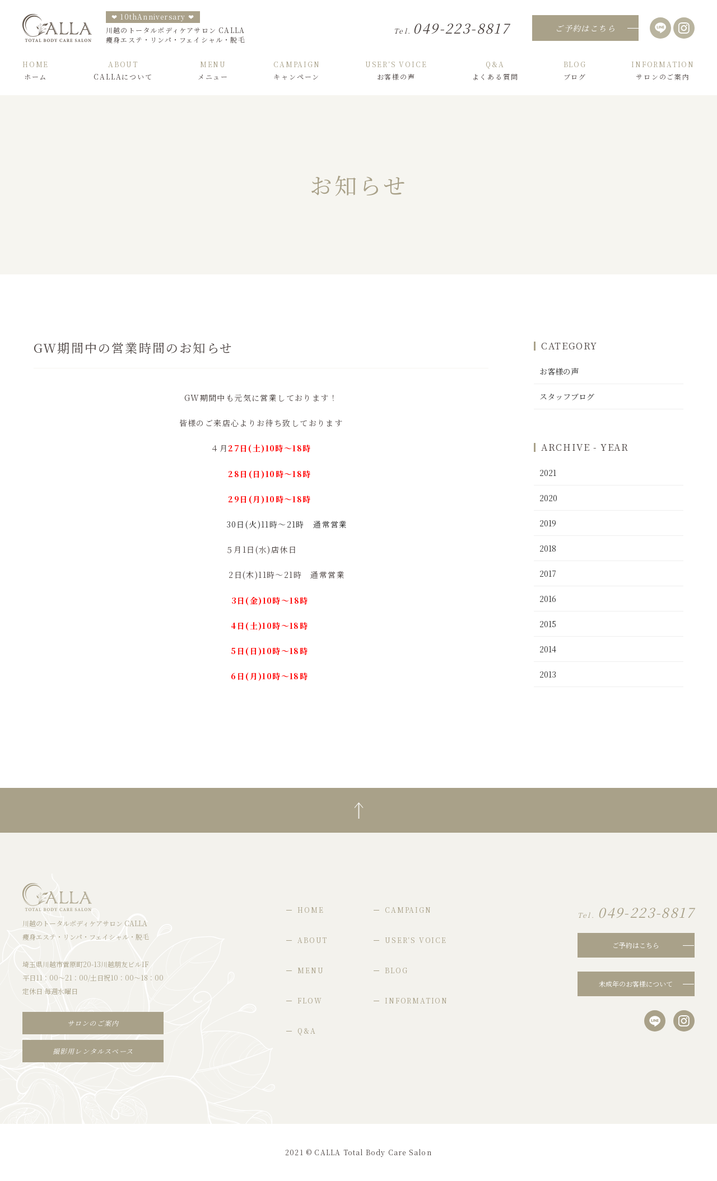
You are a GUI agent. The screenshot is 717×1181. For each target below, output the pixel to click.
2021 (547, 472)
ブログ (575, 70)
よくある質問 (495, 70)
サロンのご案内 (663, 70)
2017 (547, 573)
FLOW (309, 1000)
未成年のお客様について (636, 983)
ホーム (35, 70)
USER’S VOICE (416, 940)
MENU (310, 970)
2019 (547, 523)
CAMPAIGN (408, 909)
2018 (547, 548)
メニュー (213, 70)
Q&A (306, 1030)
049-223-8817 (452, 28)
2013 (547, 674)
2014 (547, 649)
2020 (548, 497)
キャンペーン (296, 70)
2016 (547, 598)
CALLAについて (123, 70)
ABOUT (312, 940)
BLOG (396, 970)
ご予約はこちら (635, 945)
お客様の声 (396, 70)
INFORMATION (416, 1000)
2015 (547, 623)
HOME (310, 909)
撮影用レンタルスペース (93, 1051)
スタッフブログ (566, 396)
